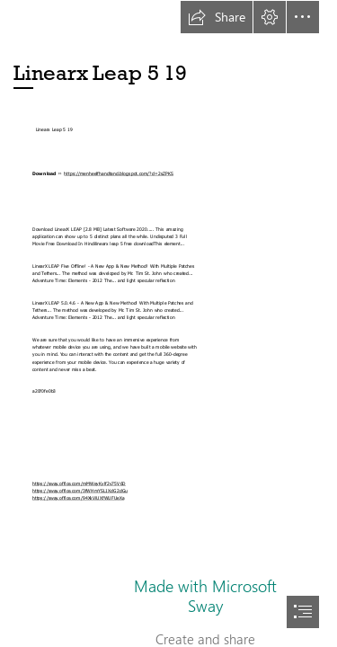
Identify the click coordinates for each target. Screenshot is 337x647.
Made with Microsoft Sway (205, 595)
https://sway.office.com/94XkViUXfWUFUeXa (78, 498)
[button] (217, 17)
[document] (168, 323)
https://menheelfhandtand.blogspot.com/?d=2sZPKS (118, 174)
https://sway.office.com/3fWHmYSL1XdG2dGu (80, 491)
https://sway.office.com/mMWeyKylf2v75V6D (79, 483)
